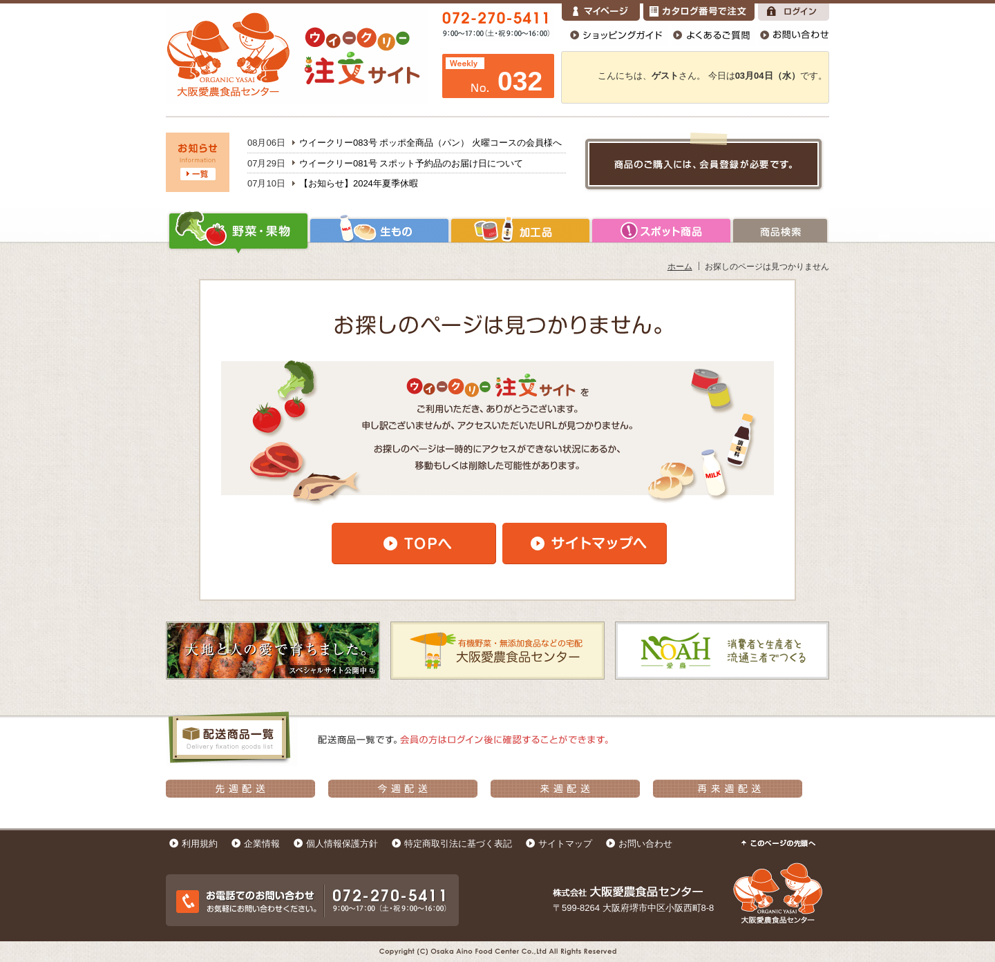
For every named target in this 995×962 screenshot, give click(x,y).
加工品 (520, 230)
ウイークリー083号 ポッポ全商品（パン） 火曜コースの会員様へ (430, 142)
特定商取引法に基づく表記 (458, 843)
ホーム (679, 266)
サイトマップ (565, 843)
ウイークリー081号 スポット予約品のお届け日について (411, 163)
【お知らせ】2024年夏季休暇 (358, 183)
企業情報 (262, 843)
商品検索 (780, 230)
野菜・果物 (237, 230)
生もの (379, 230)
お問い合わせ (645, 843)
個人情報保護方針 (342, 843)
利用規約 (200, 843)
